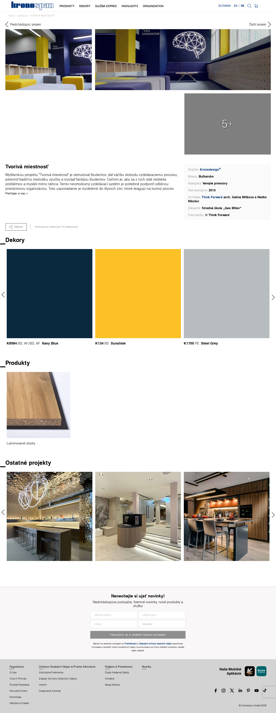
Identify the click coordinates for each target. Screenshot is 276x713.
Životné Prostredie (19, 684)
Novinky (146, 667)
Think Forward (212, 197)
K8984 (12, 343)
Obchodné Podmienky (51, 672)
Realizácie (22, 15)
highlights (130, 6)
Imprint (43, 684)
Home (11, 15)
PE (197, 343)
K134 (99, 343)
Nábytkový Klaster (19, 703)
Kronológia (15, 697)
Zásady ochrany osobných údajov (58, 678)
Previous (4, 294)
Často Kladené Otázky (117, 672)
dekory (84, 6)
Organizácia (17, 667)
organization (153, 6)
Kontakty (109, 678)
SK (249, 5)
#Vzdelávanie (69, 227)
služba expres (106, 6)
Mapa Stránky (112, 684)
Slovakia (231, 5)
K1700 (189, 343)
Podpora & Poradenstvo (118, 667)
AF (26, 343)
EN (242, 5)
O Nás (13, 672)
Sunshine (118, 343)
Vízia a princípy (18, 678)
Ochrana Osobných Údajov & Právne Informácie (67, 667)
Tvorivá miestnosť (42, 15)
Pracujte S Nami (18, 690)
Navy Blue (50, 343)
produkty (67, 6)
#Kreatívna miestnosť (47, 227)
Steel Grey (209, 343)
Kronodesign (210, 169)
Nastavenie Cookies (50, 690)
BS (20, 343)
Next (272, 297)
